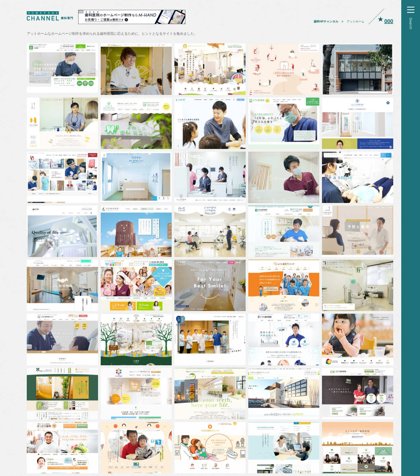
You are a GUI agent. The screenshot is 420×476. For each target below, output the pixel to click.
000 (388, 21)
